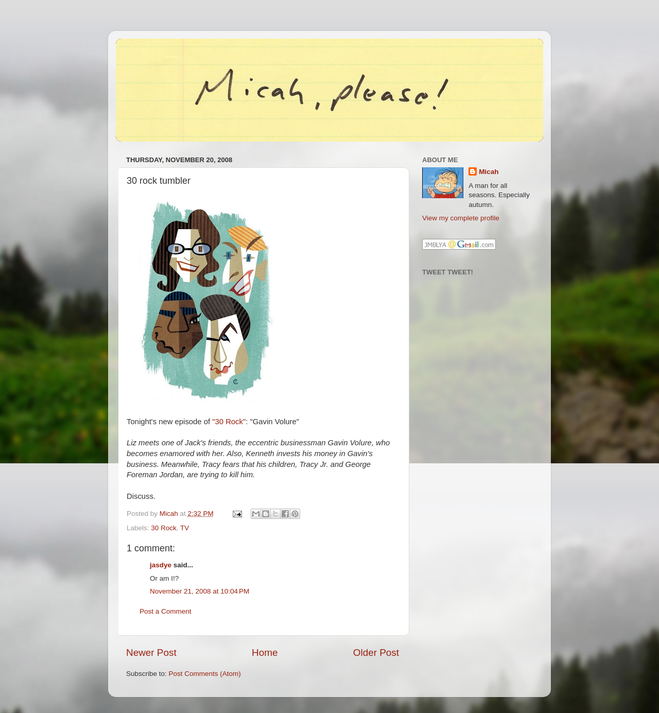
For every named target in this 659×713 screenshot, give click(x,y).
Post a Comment (166, 611)
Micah (488, 172)
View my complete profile (460, 218)
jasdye (160, 565)
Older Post (376, 652)
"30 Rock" (229, 422)
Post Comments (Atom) (205, 673)
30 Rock (164, 528)
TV (184, 528)
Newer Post (151, 652)
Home (265, 652)
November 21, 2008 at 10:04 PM (199, 591)
